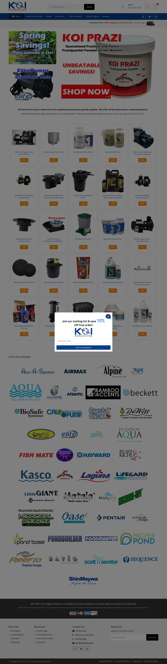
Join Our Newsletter (83, 347)
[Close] (108, 316)
